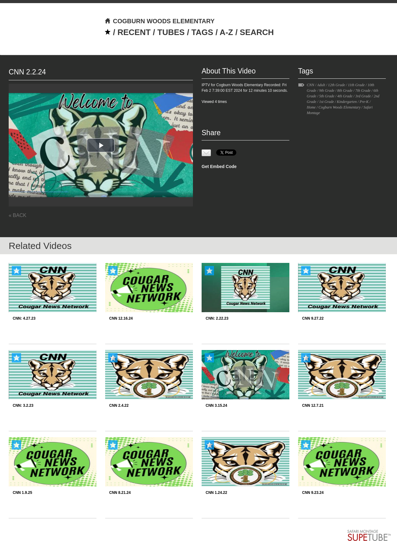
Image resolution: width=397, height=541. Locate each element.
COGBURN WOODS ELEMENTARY (160, 21)
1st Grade (326, 102)
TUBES (171, 32)
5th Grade (326, 96)
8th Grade (344, 90)
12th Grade (336, 85)
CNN (310, 85)
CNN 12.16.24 (121, 318)
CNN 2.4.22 (119, 405)
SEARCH (257, 32)
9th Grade (326, 90)
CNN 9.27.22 (312, 318)
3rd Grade (363, 96)
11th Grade (356, 85)
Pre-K (364, 102)
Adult (321, 85)
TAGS (202, 32)
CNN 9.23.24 (312, 492)
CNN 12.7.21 (312, 405)
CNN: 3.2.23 (23, 405)
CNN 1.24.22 (216, 492)
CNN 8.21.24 (120, 492)
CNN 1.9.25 (22, 492)
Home (311, 107)
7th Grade (363, 90)
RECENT (134, 32)
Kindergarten (347, 102)
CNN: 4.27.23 (24, 318)
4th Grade (344, 96)
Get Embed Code (219, 166)
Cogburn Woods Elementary (340, 107)
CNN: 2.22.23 (217, 318)
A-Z (226, 32)
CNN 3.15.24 (216, 405)
